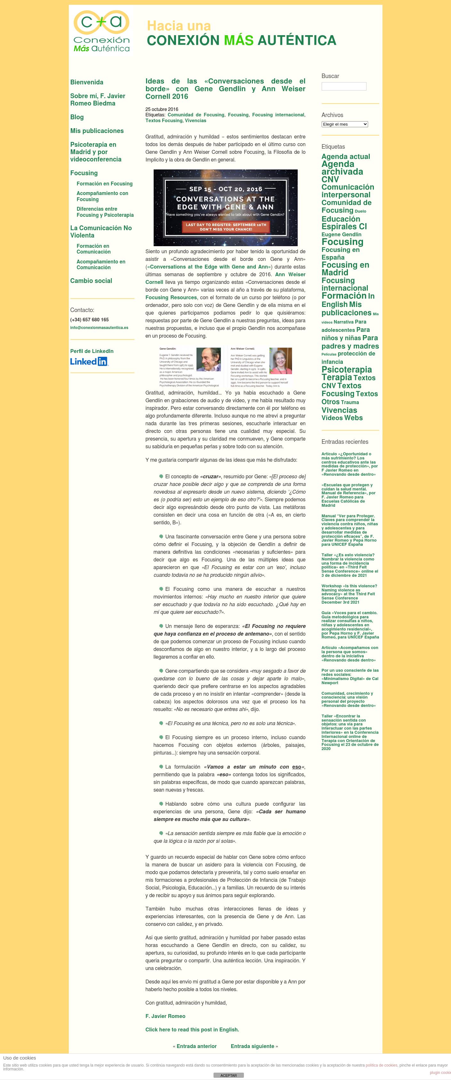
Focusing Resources (171, 297)
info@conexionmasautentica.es (99, 328)
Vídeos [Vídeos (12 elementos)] (332, 418)
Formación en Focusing (105, 184)
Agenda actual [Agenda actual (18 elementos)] (346, 156)
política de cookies (382, 1065)
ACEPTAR (229, 1075)
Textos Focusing (164, 120)
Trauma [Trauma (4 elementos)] (350, 402)
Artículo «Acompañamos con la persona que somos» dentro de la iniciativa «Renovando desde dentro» (350, 654)
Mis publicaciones (97, 131)
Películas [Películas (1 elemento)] (329, 354)
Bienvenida (86, 83)
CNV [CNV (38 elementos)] (330, 180)
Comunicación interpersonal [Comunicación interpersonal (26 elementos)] (348, 191)
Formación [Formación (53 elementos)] (344, 296)
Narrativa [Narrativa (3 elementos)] (344, 322)
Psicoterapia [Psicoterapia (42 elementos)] (347, 370)
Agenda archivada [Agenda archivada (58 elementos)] (343, 168)
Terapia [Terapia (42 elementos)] (337, 377)
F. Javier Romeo (166, 1016)
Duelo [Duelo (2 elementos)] (360, 211)
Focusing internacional (278, 115)
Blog (77, 117)
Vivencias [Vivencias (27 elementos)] (340, 410)
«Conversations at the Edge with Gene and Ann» (209, 267)
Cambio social (91, 281)
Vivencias (195, 120)
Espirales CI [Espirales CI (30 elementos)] (344, 227)
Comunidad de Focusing (196, 115)
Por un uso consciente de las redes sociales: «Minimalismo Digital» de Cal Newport (350, 677)
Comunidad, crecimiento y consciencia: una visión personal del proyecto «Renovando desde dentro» (349, 700)
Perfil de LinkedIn (92, 351)
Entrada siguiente (252, 1046)
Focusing (84, 173)
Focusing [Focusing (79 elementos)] (343, 242)
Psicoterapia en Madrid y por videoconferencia (96, 152)
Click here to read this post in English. (192, 1029)
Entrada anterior (197, 1046)
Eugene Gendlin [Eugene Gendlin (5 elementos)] (342, 234)
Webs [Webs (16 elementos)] (353, 418)
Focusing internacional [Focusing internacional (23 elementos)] (345, 284)
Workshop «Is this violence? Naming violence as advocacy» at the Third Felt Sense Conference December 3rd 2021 (349, 594)
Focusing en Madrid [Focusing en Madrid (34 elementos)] (346, 269)
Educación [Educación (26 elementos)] (341, 219)
